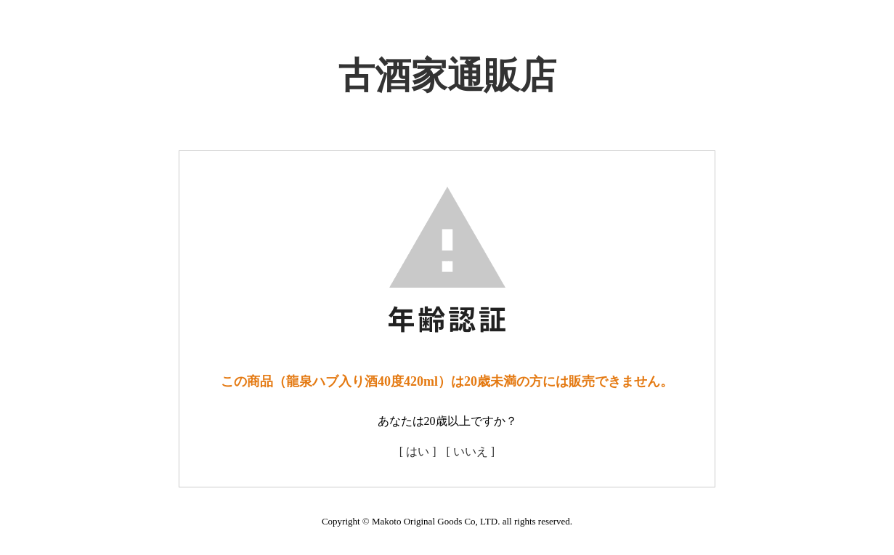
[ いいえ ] (471, 451)
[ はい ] (417, 451)
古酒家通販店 (447, 75)
